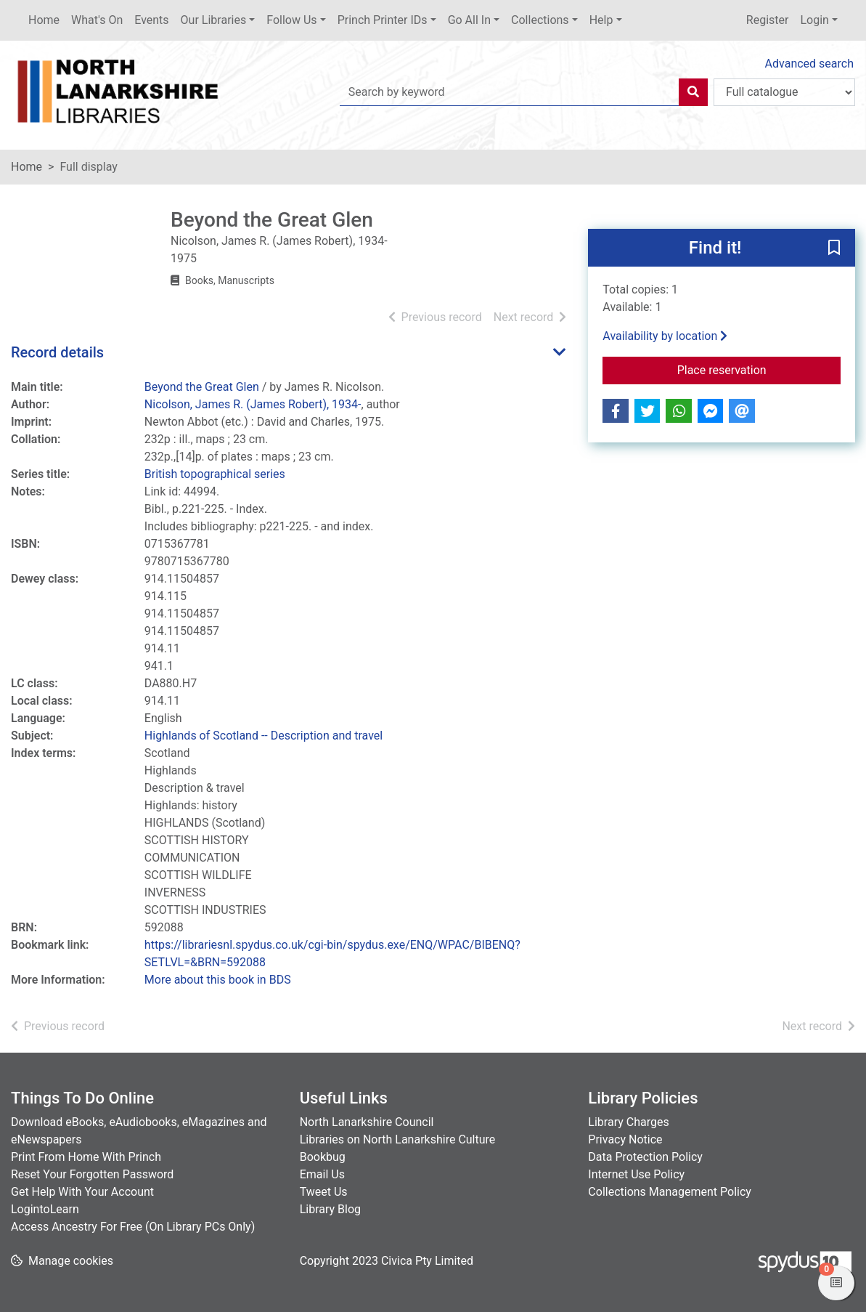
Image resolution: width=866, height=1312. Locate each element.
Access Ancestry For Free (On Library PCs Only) (133, 1227)
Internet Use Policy (636, 1174)
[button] (834, 248)
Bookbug (323, 1157)
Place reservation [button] (759, 369)
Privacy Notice (625, 1139)
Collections (540, 20)
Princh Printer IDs (383, 20)
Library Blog (330, 1209)
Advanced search (809, 63)
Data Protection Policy (645, 1157)
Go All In (469, 20)
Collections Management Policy (669, 1192)
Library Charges (628, 1122)
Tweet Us (324, 1192)
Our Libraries (214, 20)
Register (767, 20)
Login (814, 20)
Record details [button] (57, 352)
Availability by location (664, 336)
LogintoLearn (45, 1209)
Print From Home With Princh (86, 1157)
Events (151, 20)
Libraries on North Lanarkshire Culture (398, 1139)
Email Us (322, 1174)
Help (601, 20)
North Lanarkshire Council (367, 1122)
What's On (97, 20)
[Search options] (784, 92)
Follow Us (291, 20)
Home (44, 20)
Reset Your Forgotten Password (92, 1174)
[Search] (693, 92)
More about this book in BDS (217, 980)
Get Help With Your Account (82, 1192)
